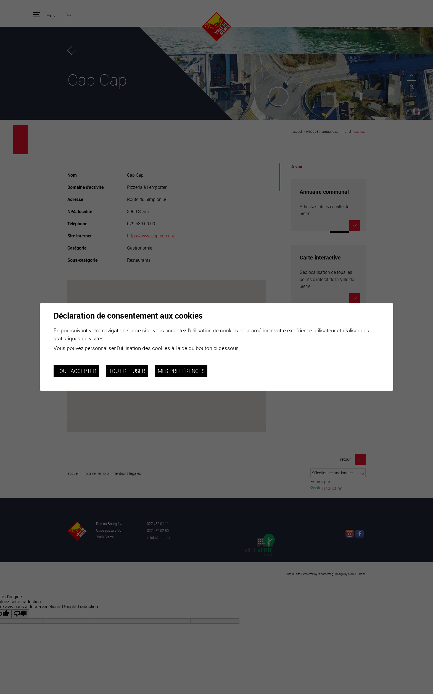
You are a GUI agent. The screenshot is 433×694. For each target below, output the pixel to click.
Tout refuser (127, 371)
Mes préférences (181, 371)
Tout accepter (76, 371)
